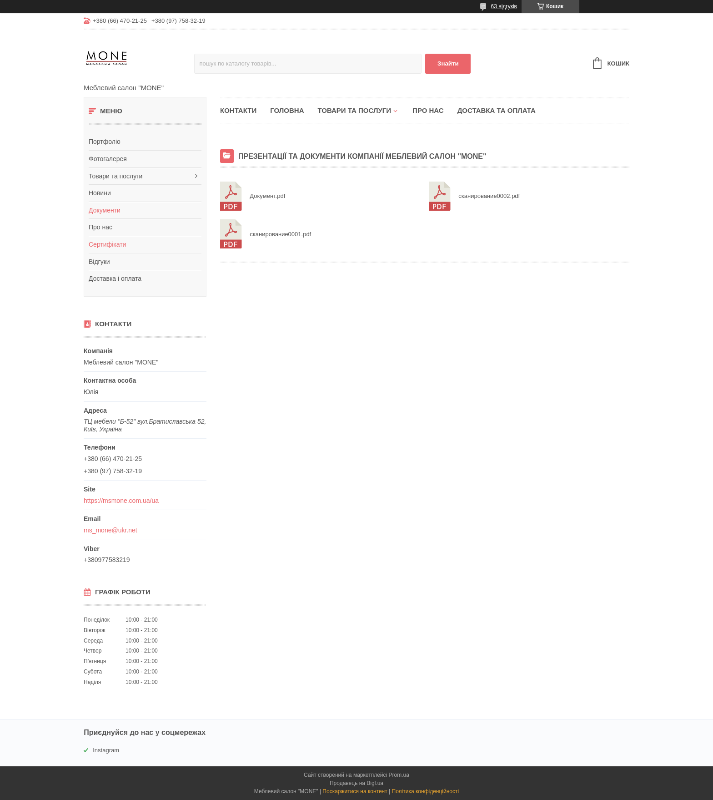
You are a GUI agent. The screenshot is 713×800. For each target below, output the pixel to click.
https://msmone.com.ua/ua (121, 500)
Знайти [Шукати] (448, 63)
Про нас (100, 227)
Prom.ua (399, 775)
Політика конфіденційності (425, 791)
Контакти (238, 110)
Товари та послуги (115, 176)
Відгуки (99, 261)
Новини (100, 193)
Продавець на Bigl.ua (356, 783)
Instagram (106, 750)
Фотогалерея (108, 158)
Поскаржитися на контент (354, 791)
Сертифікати (107, 244)
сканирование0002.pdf (440, 196)
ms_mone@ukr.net (110, 530)
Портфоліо (105, 141)
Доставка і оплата (115, 278)
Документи (105, 210)
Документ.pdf (231, 196)
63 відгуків (504, 6)
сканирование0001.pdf (231, 234)
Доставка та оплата (496, 110)
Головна (287, 110)
